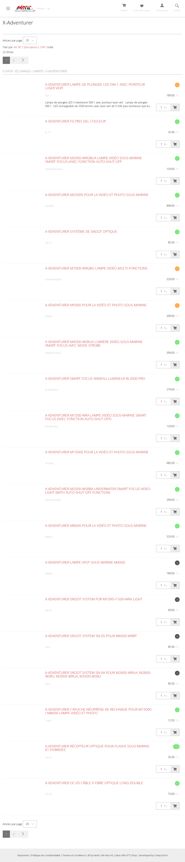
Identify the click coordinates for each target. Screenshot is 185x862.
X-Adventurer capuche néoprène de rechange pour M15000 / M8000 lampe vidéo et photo (98, 711)
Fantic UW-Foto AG (103, 855)
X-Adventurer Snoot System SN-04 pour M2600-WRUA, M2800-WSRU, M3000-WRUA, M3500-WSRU (98, 674)
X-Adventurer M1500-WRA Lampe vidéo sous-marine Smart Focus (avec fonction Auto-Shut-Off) (95, 417)
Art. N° (17, 47)
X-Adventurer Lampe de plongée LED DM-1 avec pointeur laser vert (95, 86)
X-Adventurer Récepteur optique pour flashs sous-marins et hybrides (97, 748)
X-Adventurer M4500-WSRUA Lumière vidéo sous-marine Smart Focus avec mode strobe (94, 343)
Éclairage (22, 71)
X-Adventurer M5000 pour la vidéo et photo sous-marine (96, 305)
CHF (42, 47)
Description (30, 47)
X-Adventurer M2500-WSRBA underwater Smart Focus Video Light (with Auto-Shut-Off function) (97, 490)
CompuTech (161, 855)
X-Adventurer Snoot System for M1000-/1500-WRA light (93, 599)
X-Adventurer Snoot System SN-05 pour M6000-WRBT (91, 635)
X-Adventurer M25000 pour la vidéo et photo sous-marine (97, 194)
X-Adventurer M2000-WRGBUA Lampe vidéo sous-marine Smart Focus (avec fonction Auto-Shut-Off (93, 160)
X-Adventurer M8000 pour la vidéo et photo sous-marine (96, 525)
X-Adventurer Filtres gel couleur (75, 121)
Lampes (38, 71)
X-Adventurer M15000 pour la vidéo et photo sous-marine (97, 452)
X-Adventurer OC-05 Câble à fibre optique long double (94, 783)
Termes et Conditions (74, 855)
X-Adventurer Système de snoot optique (81, 231)
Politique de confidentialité (45, 855)
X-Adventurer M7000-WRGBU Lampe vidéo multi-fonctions (96, 268)
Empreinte (23, 855)
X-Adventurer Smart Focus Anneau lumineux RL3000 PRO (95, 378)
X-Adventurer (56, 71)
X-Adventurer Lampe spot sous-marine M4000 (85, 562)
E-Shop (8, 71)
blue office (122, 855)
